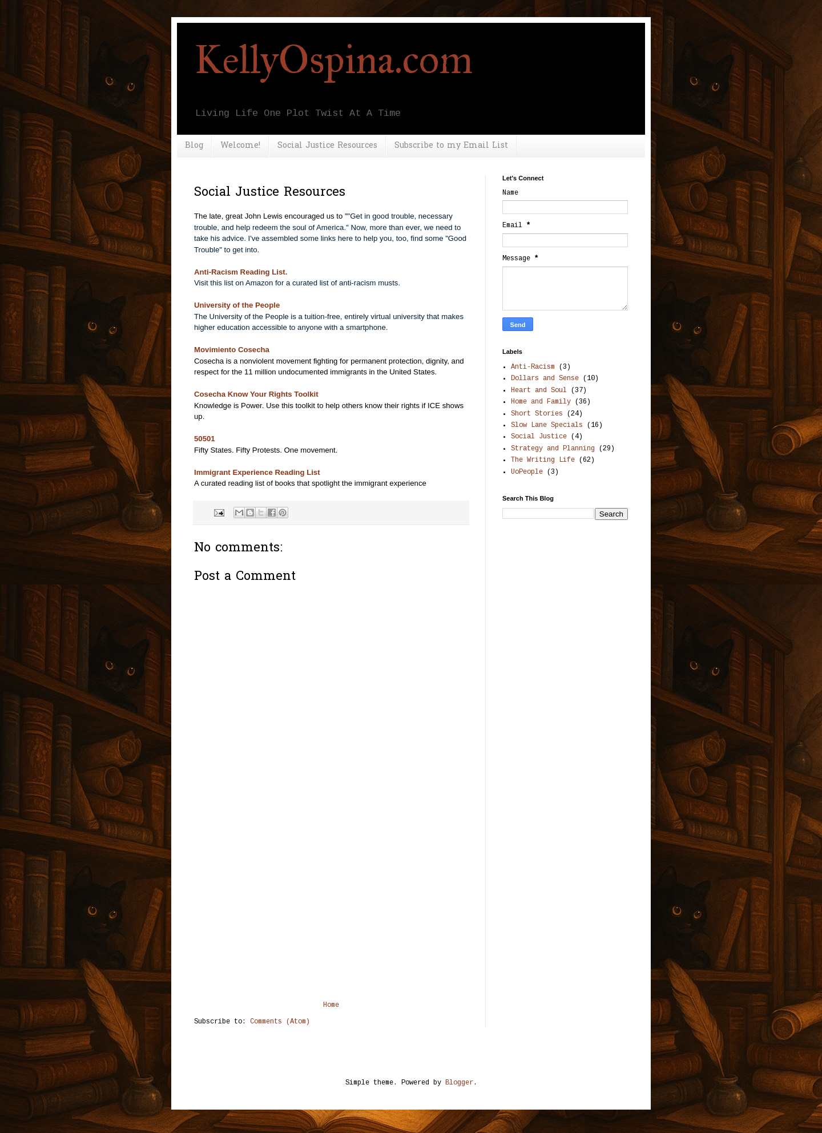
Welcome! (240, 146)
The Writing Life (543, 460)
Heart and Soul (539, 390)
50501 (204, 438)
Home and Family (541, 402)
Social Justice (539, 437)
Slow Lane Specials (547, 425)
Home (331, 1005)
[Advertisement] (331, 915)
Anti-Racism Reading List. (240, 272)
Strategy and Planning (553, 449)
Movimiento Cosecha (231, 349)
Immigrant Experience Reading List (257, 472)
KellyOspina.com (333, 59)
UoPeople (527, 472)
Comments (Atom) (280, 1022)
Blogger (459, 1083)
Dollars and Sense (545, 378)
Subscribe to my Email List (451, 146)
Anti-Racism (533, 367)
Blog (194, 146)
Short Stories (537, 414)
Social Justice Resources (327, 146)
